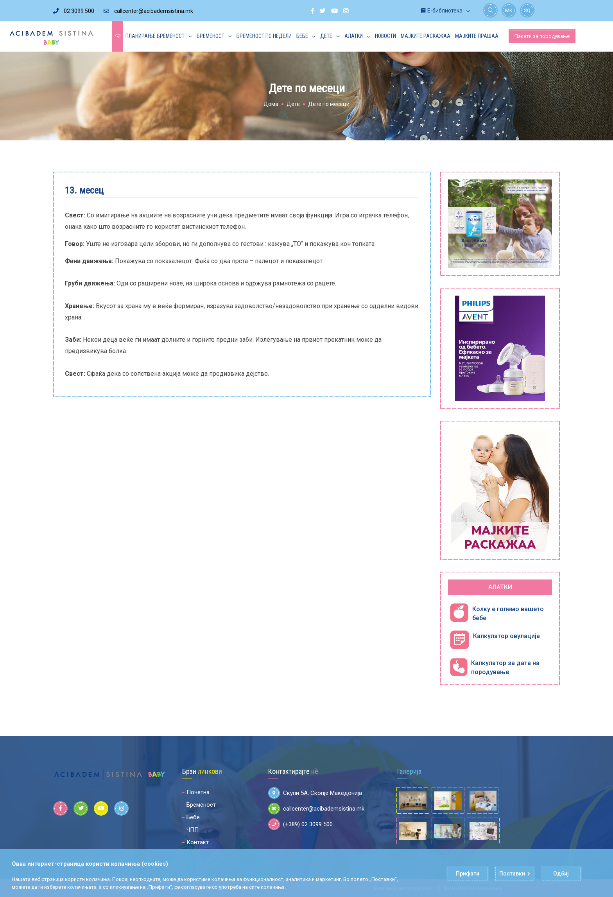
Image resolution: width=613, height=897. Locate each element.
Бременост (210, 36)
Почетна (198, 792)
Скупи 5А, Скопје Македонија (315, 793)
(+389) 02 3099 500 (300, 824)
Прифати (468, 874)
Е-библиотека (441, 10)
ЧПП (192, 829)
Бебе (302, 36)
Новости (385, 36)
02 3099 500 (73, 11)
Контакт (197, 842)
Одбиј (561, 874)
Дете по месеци (329, 104)
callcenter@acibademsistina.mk (148, 11)
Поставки (514, 874)
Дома (270, 104)
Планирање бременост (155, 36)
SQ (527, 10)
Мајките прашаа (476, 36)
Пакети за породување (542, 36)
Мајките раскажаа (425, 36)
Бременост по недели (264, 36)
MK (509, 10)
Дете (326, 36)
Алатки (353, 36)
